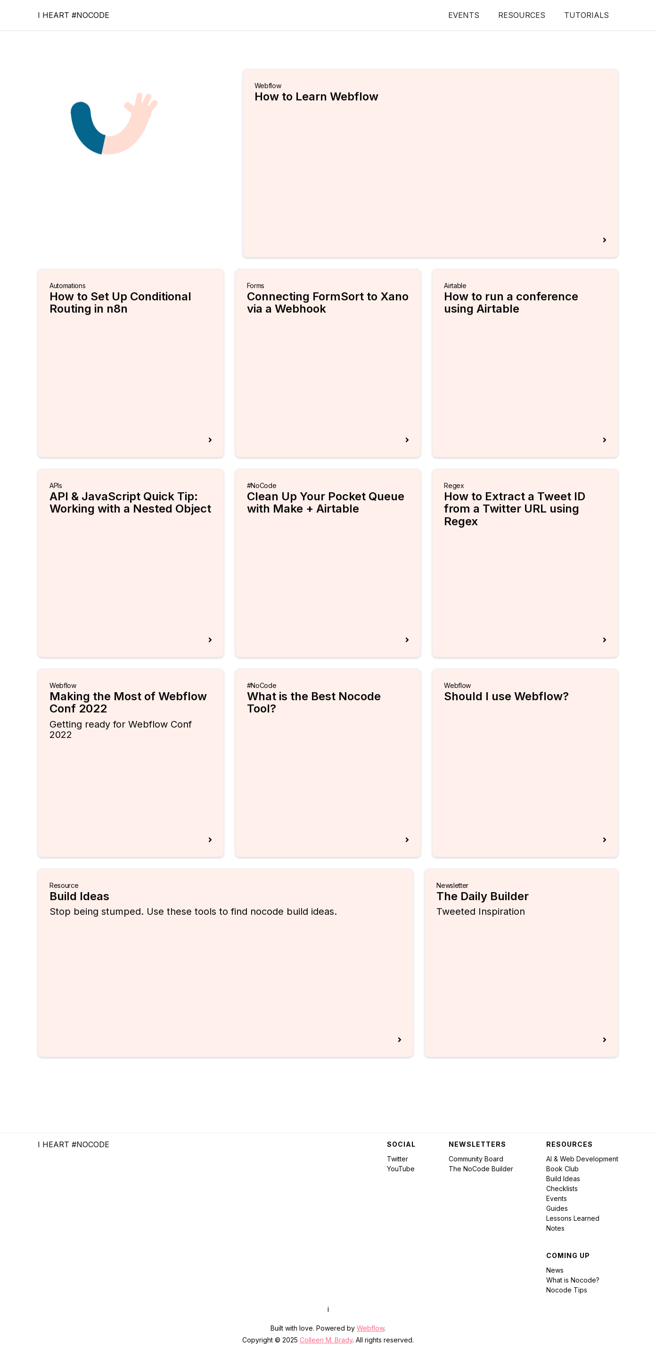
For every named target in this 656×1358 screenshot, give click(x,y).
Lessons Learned (572, 1218)
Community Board (476, 1159)
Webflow (370, 1328)
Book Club (562, 1169)
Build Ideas (563, 1179)
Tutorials (586, 15)
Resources (521, 15)
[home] (73, 15)
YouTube (401, 1169)
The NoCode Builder (481, 1169)
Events (463, 15)
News (555, 1270)
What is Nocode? (572, 1280)
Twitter (397, 1159)
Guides (557, 1208)
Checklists (562, 1188)
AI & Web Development (582, 1159)
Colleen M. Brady (326, 1340)
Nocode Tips (566, 1290)
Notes (555, 1228)
